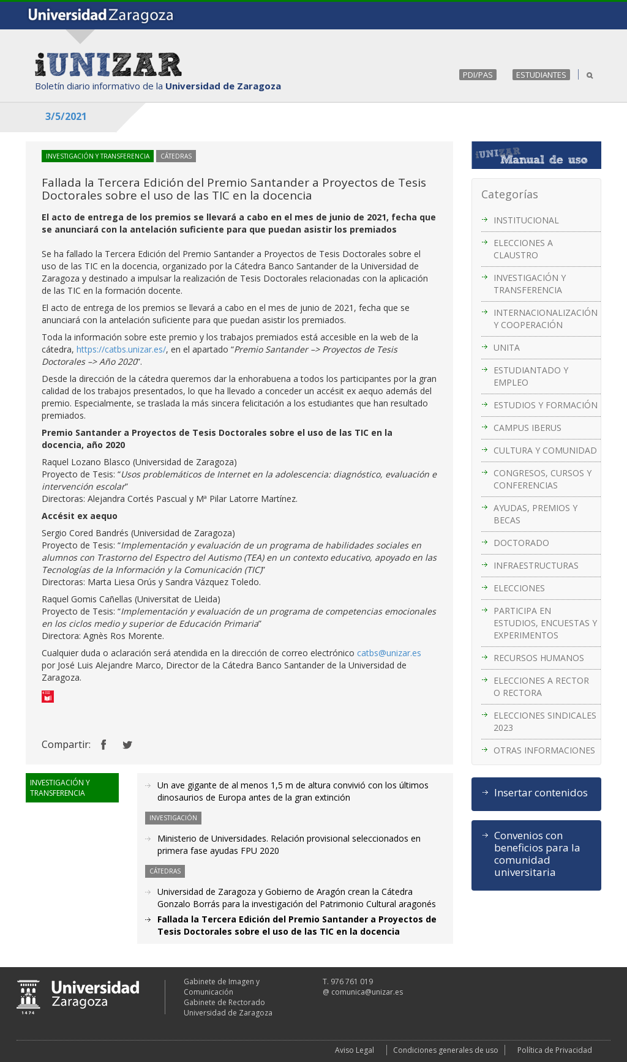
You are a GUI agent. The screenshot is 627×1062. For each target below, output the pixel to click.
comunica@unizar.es (367, 992)
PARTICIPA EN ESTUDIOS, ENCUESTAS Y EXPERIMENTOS (545, 623)
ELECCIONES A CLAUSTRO (523, 249)
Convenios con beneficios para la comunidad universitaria (537, 853)
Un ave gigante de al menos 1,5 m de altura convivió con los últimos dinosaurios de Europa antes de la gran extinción (293, 791)
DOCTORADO (521, 542)
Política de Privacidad (554, 1050)
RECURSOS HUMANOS (539, 658)
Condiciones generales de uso (445, 1050)
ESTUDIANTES (541, 74)
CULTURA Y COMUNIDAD (545, 450)
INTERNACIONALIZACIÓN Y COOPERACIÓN (546, 319)
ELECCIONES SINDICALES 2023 (545, 721)
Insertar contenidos (541, 793)
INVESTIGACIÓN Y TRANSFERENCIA (530, 284)
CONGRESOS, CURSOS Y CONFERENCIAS (542, 479)
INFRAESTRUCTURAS (536, 565)
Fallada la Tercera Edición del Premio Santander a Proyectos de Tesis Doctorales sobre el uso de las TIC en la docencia (297, 925)
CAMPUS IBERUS (527, 427)
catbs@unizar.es (389, 653)
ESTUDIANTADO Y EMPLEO (531, 376)
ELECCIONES (519, 588)
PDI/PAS (478, 74)
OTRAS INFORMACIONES (544, 750)
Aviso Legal (354, 1050)
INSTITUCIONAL (526, 220)
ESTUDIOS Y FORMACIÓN (546, 405)
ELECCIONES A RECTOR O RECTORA (541, 686)
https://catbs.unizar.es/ (121, 349)
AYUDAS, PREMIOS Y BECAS (535, 514)
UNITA (507, 347)
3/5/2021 (66, 116)
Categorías (509, 194)
